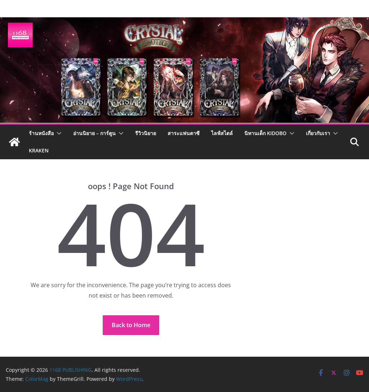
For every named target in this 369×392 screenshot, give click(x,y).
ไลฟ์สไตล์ (222, 133)
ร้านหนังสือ (41, 133)
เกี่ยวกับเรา (318, 133)
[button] (58, 133)
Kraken (39, 150)
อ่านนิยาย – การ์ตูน (94, 133)
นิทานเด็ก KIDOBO (265, 133)
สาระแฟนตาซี (184, 133)
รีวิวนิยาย (145, 133)
